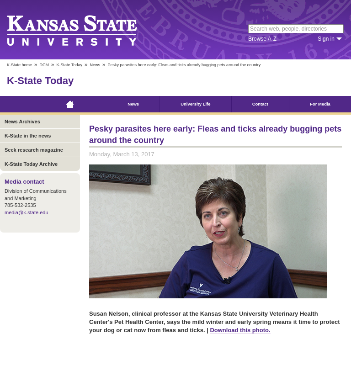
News (95, 65)
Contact (260, 103)
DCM (44, 65)
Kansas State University (83, 29)
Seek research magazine (34, 150)
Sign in (326, 39)
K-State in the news (28, 135)
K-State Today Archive (31, 164)
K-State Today (69, 65)
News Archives (22, 121)
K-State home (19, 65)
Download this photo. (240, 330)
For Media (320, 103)
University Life (195, 103)
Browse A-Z (262, 39)
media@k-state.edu (26, 212)
